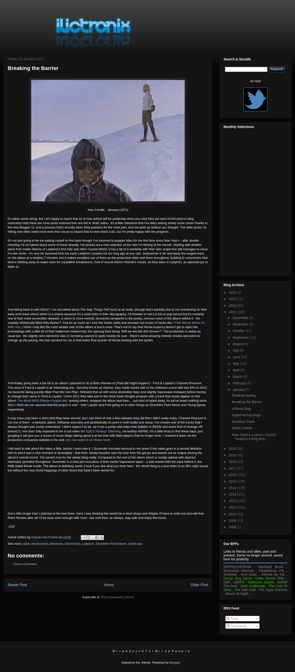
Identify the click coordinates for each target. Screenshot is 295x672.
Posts (232, 618)
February (240, 383)
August (238, 344)
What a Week (242, 428)
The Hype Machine (273, 590)
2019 (233, 455)
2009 (233, 520)
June (237, 357)
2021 (233, 312)
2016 (233, 475)
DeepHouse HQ (271, 571)
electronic (56, 543)
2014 (233, 488)
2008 (233, 527)
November (241, 324)
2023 (233, 299)
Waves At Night (236, 594)
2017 (233, 468)
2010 (233, 514)
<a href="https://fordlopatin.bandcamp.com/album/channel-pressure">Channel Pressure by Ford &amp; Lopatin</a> (108, 491)
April (236, 370)
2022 (233, 305)
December (241, 318)
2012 (233, 501)
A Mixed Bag (241, 409)
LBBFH (239, 582)
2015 (233, 481)
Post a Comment (25, 564)
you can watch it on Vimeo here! (88, 440)
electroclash (39, 543)
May (236, 363)
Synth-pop (135, 543)
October (239, 331)
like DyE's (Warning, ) (114, 431)
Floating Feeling (244, 395)
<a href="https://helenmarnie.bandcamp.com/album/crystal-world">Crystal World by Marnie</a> (108, 287)
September (241, 337)
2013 (233, 494)
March (238, 377)
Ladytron (88, 543)
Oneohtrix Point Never (111, 543)
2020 (233, 449)
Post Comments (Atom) (117, 597)
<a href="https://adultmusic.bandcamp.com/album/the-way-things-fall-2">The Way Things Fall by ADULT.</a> (108, 361)
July (236, 350)
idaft (227, 582)
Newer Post (17, 585)
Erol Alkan (249, 574)
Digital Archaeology (246, 415)
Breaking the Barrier (247, 402)
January (239, 390)
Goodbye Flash (243, 421)
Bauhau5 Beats (270, 567)
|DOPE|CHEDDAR (237, 567)
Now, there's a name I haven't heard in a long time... (254, 437)
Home (109, 585)
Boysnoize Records (239, 571)
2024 (233, 292)
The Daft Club (245, 590)
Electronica (72, 543)
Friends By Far (273, 574)
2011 (233, 507)
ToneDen (230, 574)
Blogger (174, 662)
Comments (236, 626)
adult (26, 543)
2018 (233, 461)
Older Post (199, 585)
